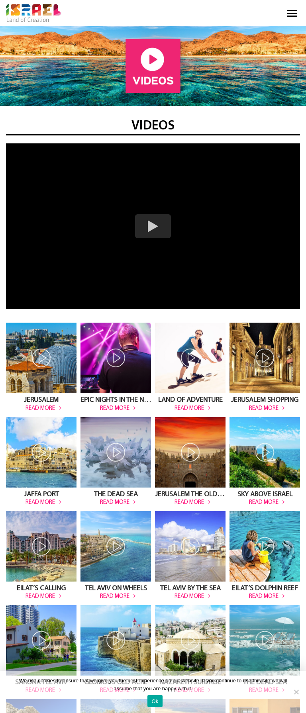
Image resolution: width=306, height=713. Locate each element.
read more (40, 408)
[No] (296, 692)
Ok (154, 701)
